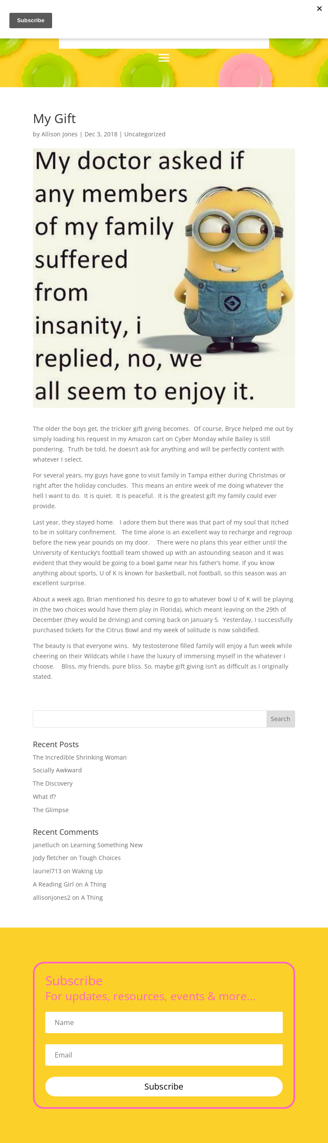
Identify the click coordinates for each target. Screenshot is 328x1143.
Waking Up (87, 871)
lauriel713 (47, 871)
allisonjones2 (51, 897)
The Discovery (53, 783)
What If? (44, 796)
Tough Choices (100, 858)
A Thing (95, 884)
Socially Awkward (57, 770)
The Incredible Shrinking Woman (80, 757)
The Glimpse (51, 810)
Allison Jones (59, 134)
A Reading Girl (53, 884)
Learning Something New (106, 845)
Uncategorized (145, 134)
